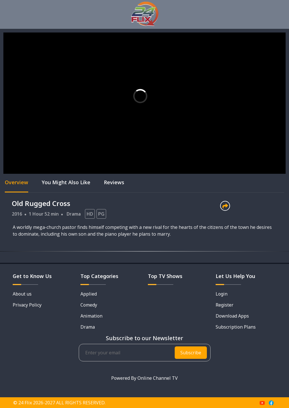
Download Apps (232, 316)
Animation (91, 316)
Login (221, 294)
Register (224, 305)
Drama (74, 214)
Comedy (88, 305)
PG (101, 214)
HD (90, 214)
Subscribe (190, 353)
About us (22, 294)
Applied (88, 294)
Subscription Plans (236, 327)
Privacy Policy (27, 305)
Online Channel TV (157, 378)
